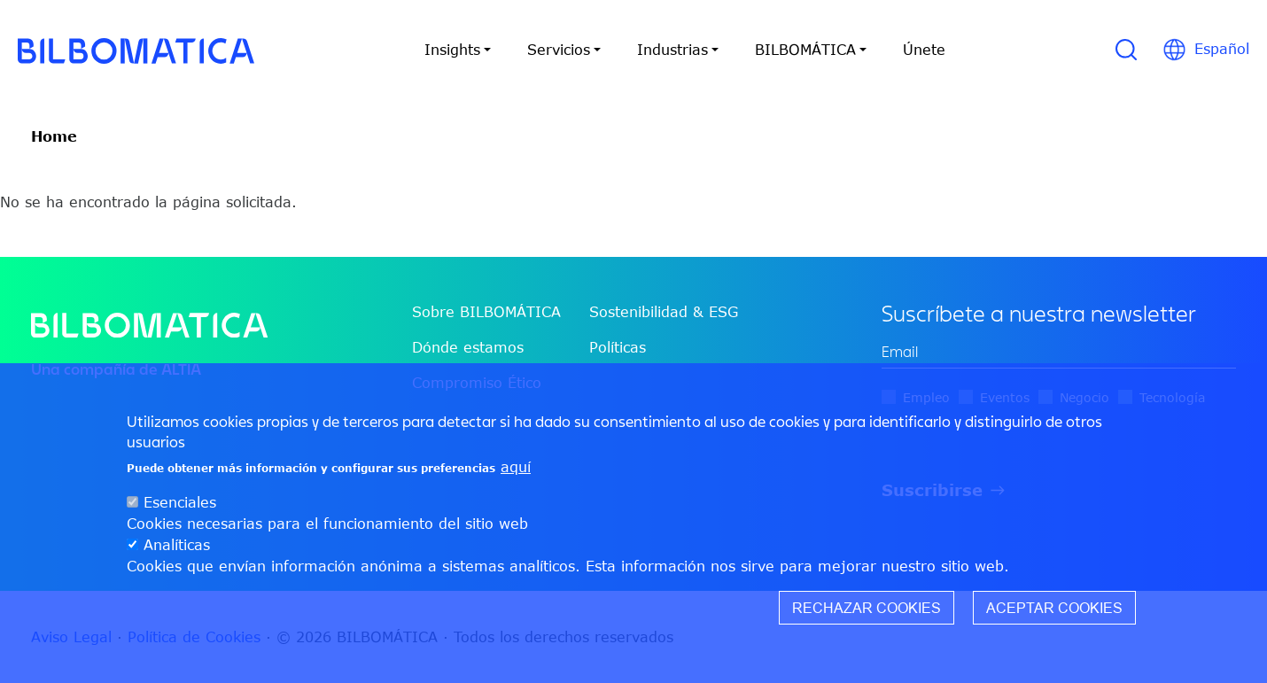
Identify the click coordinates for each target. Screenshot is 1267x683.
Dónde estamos (468, 347)
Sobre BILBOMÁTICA (486, 312)
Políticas (617, 347)
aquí (516, 467)
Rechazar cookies (866, 608)
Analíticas (177, 545)
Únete (924, 50)
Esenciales (180, 502)
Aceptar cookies (1054, 608)
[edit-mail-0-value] (1059, 352)
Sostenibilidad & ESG (663, 312)
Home (54, 136)
